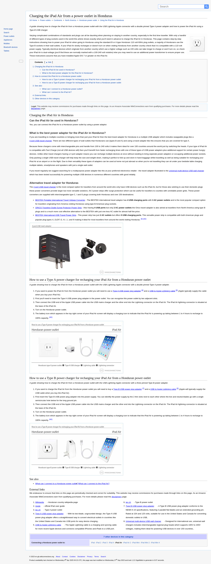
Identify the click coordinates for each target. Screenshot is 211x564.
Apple (37, 506)
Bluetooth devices (11, 47)
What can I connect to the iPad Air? (57, 92)
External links (40, 95)
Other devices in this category (47, 98)
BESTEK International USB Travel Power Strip (55, 215)
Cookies (72, 556)
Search (6, 33)
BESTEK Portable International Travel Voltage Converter (60, 200)
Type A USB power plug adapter (127, 291)
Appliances (8, 40)
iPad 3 (105, 543)
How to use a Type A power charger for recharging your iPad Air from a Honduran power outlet (81, 79)
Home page (8, 29)
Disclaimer (81, 556)
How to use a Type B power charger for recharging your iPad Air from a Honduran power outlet (81, 83)
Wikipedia (39, 502)
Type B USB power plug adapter (127, 389)
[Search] (181, 6)
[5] (177, 290)
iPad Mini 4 (155, 543)
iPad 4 (111, 543)
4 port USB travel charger (40, 141)
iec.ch (38, 510)
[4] (142, 290)
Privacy (89, 556)
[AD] (144, 219)
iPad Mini (135, 543)
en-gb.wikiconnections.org (44, 556)
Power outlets (9, 36)
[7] (143, 388)
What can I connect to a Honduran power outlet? (62, 89)
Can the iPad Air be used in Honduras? (58, 70)
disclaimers (35, 108)
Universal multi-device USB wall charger (143, 521)
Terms (96, 556)
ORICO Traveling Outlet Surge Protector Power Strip (58, 208)
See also (38, 86)
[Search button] (206, 6)
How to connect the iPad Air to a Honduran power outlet (58, 76)
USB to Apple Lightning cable (162, 291)
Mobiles (7, 44)
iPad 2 (98, 543)
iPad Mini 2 (145, 543)
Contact (65, 556)
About (58, 556)
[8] (142, 219)
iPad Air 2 (127, 543)
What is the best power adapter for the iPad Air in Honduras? (67, 73)
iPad (93, 543)
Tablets (6, 51)
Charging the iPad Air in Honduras (49, 66)
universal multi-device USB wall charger (186, 171)
